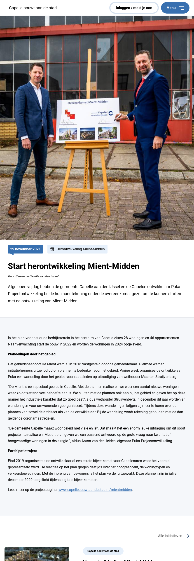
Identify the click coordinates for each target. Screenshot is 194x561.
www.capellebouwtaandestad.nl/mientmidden (95, 490)
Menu (175, 8)
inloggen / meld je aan (134, 8)
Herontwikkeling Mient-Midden (80, 249)
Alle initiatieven (170, 536)
